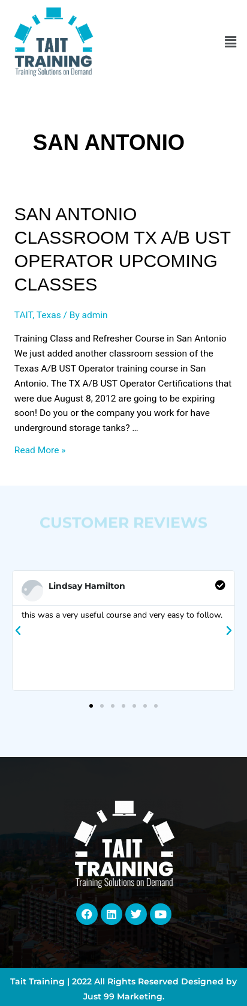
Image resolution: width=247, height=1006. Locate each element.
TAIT (23, 315)
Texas (49, 315)
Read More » (40, 450)
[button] (231, 42)
